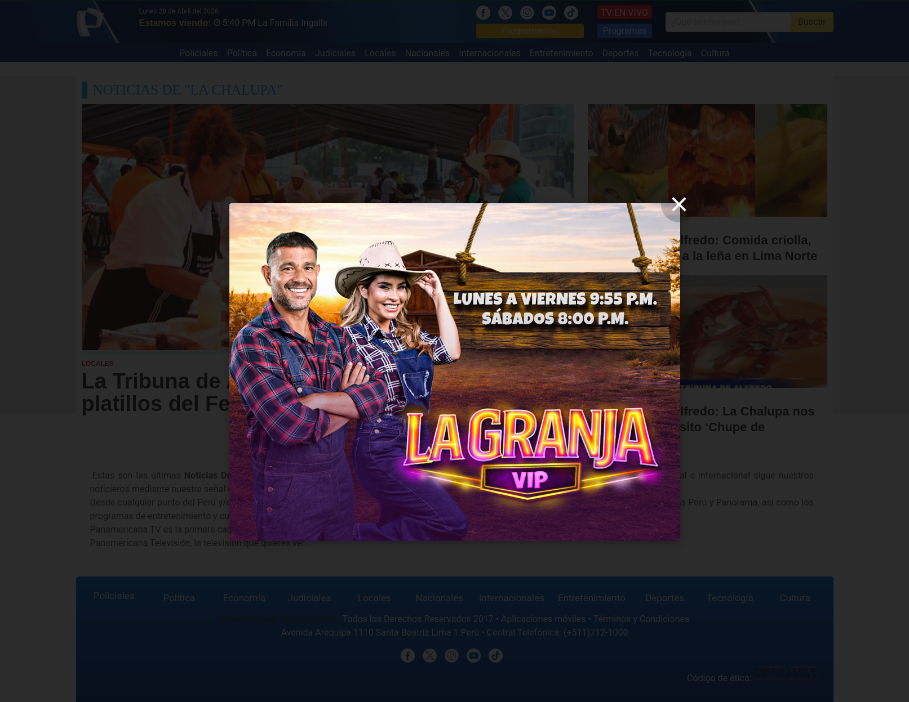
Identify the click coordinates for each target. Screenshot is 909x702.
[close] (679, 204)
